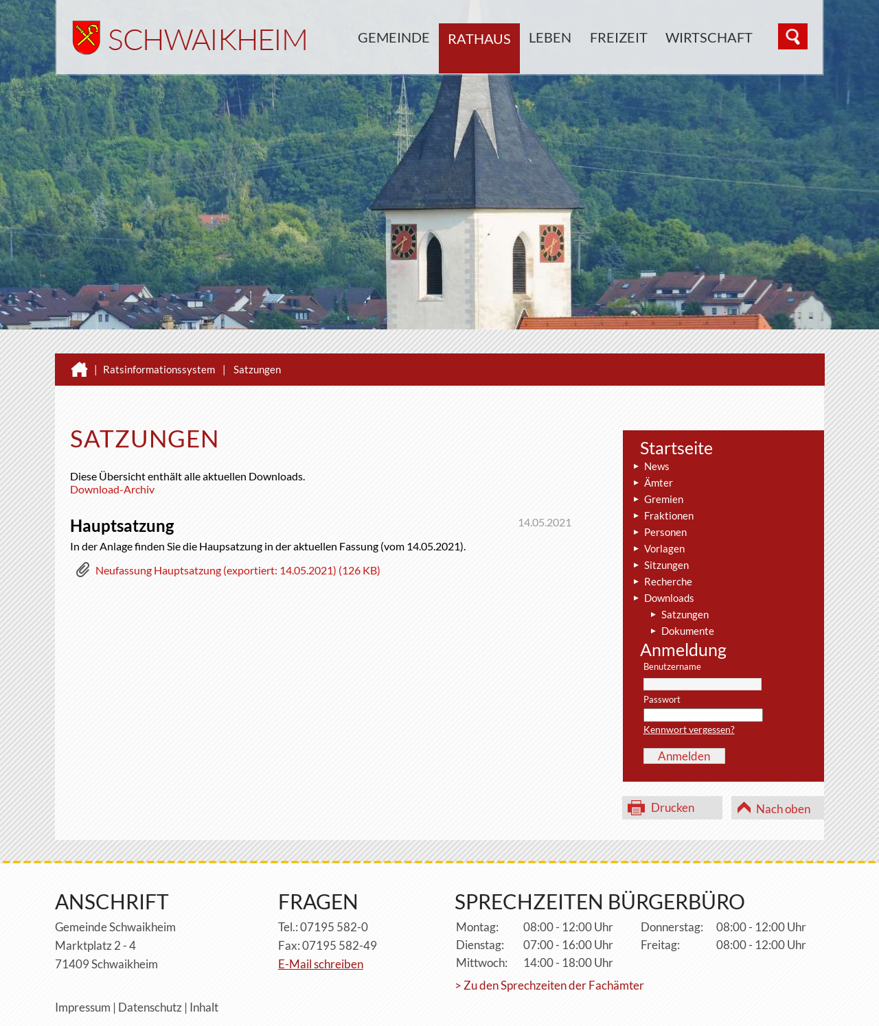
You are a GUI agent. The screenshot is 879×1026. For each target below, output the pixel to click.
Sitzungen (666, 565)
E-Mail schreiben (320, 964)
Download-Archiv (112, 488)
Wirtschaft (709, 37)
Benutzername (672, 667)
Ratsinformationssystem (159, 369)
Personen (665, 532)
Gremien (663, 499)
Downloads (669, 598)
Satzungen (257, 369)
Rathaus (479, 38)
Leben (550, 37)
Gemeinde (394, 37)
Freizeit (619, 37)
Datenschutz (150, 1007)
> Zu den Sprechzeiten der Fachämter (549, 985)
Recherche (668, 581)
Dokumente (687, 631)
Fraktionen (669, 515)
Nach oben (783, 809)
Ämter (658, 482)
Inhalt (204, 1007)
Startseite (676, 447)
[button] (228, 573)
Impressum (83, 1007)
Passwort (662, 700)
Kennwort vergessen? (689, 729)
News (657, 466)
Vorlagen (664, 548)
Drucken (672, 807)
